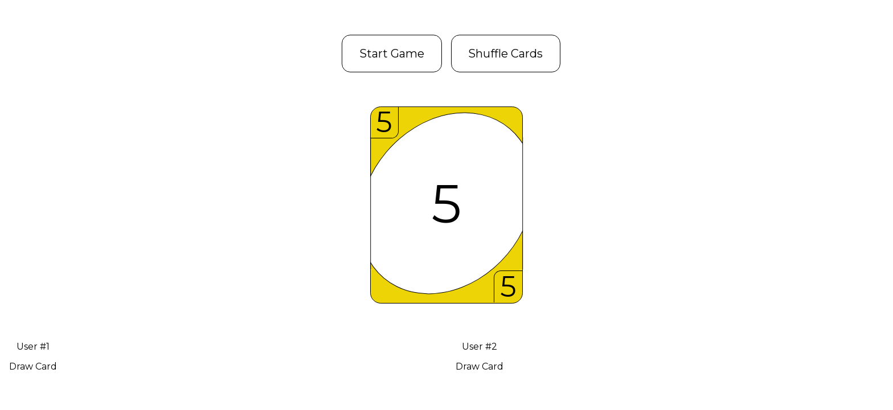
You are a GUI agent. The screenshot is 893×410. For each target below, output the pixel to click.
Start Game (391, 53)
